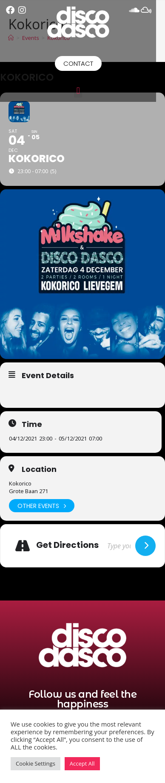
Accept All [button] (82, 763)
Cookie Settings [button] (35, 763)
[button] (82, 91)
